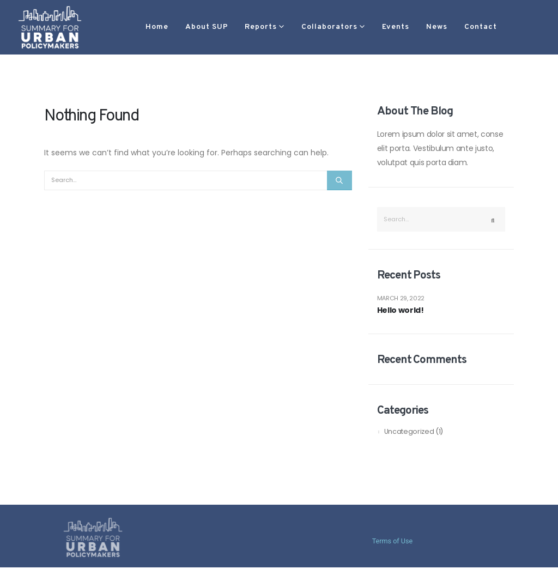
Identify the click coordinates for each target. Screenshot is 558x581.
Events (363, 27)
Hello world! (400, 310)
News (404, 27)
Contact (448, 27)
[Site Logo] (49, 27)
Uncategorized (409, 431)
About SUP (174, 27)
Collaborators (297, 27)
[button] (494, 27)
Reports (228, 27)
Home (124, 27)
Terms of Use (392, 541)
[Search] (339, 180)
